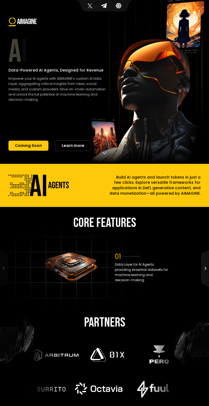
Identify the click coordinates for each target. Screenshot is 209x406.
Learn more (73, 145)
